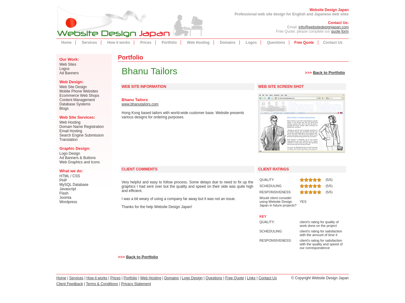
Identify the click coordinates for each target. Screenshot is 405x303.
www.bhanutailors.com (140, 104)
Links (251, 278)
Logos (251, 42)
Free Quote (304, 42)
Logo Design (192, 278)
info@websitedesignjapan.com (324, 27)
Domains (227, 42)
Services (89, 42)
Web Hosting (198, 42)
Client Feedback (69, 284)
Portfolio (169, 42)
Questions (276, 42)
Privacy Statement (136, 284)
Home (66, 42)
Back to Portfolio (329, 72)
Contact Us (333, 42)
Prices (145, 42)
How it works (118, 42)
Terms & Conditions (102, 284)
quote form (340, 31)
